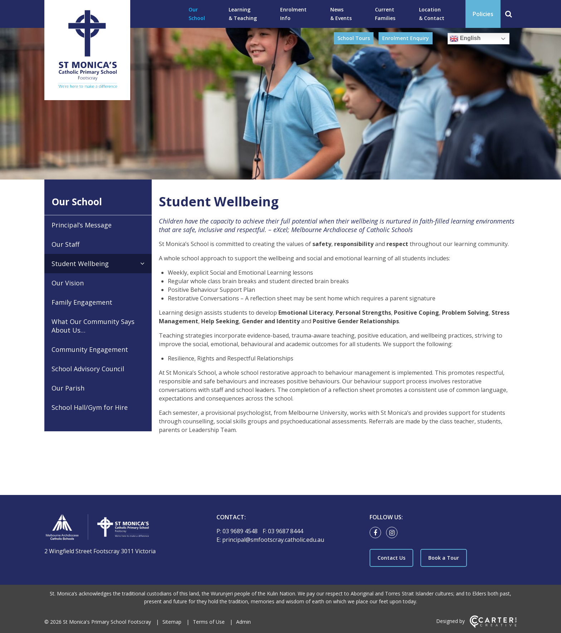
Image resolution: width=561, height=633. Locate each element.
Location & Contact (431, 13)
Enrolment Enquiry (405, 38)
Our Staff (65, 244)
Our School (197, 13)
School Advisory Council (88, 368)
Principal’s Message (82, 225)
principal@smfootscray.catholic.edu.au (273, 540)
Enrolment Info (293, 13)
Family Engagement (82, 302)
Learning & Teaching (243, 13)
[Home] (117, 528)
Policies (483, 14)
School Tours (353, 38)
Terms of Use (209, 621)
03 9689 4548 (241, 531)
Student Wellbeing (80, 263)
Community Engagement (90, 349)
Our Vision (68, 283)
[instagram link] (393, 533)
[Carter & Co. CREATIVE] (493, 626)
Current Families (385, 13)
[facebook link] (377, 533)
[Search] (509, 14)
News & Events (341, 13)
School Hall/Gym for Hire (90, 407)
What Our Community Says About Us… (93, 325)
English (465, 38)
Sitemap (171, 621)
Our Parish (68, 388)
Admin (243, 621)
